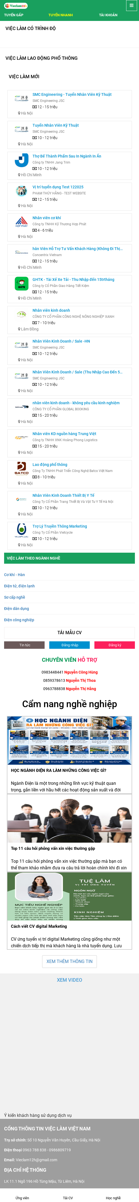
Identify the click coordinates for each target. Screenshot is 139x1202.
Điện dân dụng (16, 608)
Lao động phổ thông (50, 464)
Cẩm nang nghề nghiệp (69, 703)
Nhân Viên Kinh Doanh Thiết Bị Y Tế (63, 495)
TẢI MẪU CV (69, 632)
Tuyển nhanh (60, 15)
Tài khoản (108, 15)
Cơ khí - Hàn (14, 574)
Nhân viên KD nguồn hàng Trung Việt (64, 434)
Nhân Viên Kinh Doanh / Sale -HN (61, 341)
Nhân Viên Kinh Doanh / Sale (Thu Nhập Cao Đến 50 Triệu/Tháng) (77, 372)
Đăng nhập (69, 645)
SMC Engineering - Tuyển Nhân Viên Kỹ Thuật (72, 94)
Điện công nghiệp (19, 620)
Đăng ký (114, 645)
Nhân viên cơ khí (47, 218)
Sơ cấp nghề (14, 597)
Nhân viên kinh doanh (51, 310)
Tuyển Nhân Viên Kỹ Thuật (56, 125)
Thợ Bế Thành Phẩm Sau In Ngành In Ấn (67, 156)
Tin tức (24, 645)
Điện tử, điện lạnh (19, 586)
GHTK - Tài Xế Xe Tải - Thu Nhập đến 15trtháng (73, 279)
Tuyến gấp (13, 15)
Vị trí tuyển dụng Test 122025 (58, 187)
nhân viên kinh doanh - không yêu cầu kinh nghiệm (76, 403)
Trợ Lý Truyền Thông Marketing (60, 526)
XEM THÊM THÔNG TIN (69, 961)
